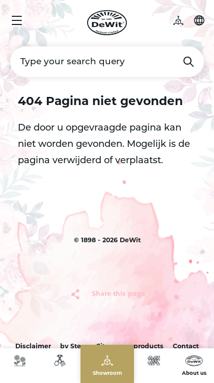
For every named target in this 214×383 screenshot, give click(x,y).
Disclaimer (33, 347)
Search (188, 61)
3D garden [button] (183, 20)
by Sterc (73, 347)
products (148, 347)
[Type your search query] (107, 61)
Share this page (118, 294)
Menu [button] (17, 20)
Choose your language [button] (199, 20)
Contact (186, 347)
